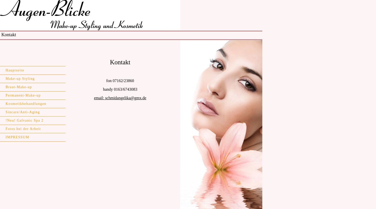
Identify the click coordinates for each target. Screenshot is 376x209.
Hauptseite (15, 70)
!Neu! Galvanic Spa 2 (25, 120)
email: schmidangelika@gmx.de (120, 98)
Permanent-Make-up (23, 95)
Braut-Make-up (19, 87)
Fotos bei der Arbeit (23, 129)
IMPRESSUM (17, 137)
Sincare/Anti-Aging (23, 112)
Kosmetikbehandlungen (26, 104)
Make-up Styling (20, 79)
